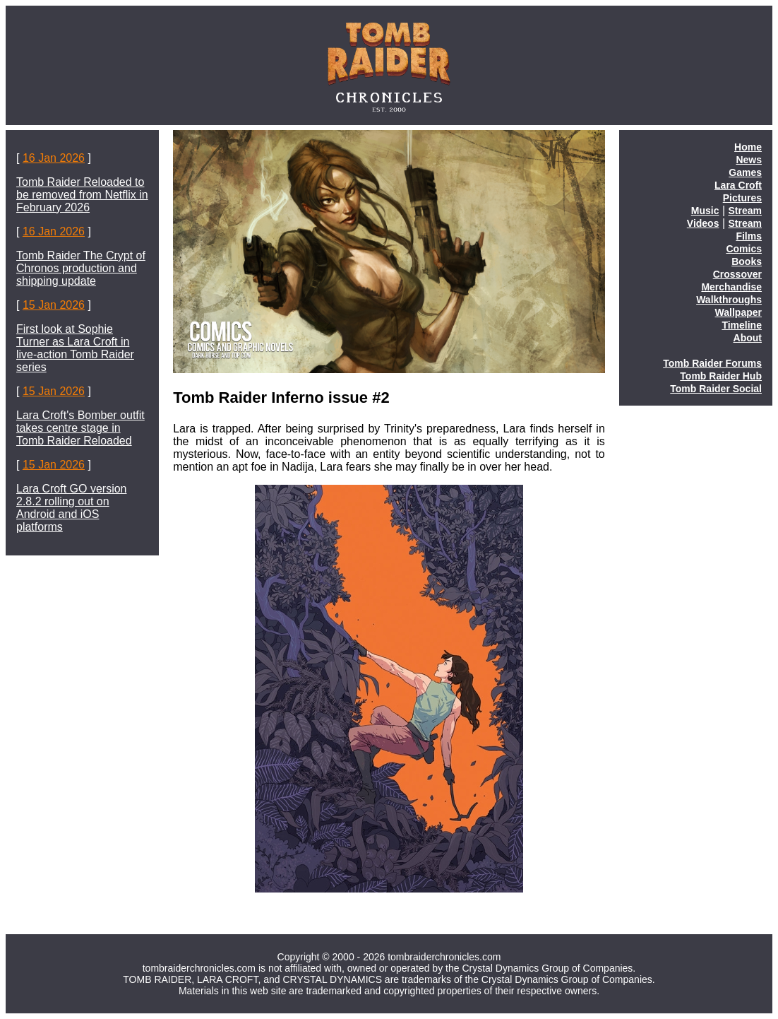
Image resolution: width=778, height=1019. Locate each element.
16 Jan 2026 (54, 158)
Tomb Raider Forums (712, 363)
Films (749, 236)
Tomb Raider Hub (721, 376)
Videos (703, 223)
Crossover (737, 274)
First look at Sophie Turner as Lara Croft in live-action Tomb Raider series (75, 348)
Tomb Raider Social (716, 388)
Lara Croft (738, 185)
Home (748, 147)
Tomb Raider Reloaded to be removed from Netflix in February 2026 (82, 194)
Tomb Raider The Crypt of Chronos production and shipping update (80, 268)
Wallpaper (738, 312)
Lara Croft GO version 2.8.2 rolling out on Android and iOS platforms (71, 508)
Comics (744, 248)
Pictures (742, 198)
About (748, 337)
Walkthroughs (729, 299)
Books (746, 261)
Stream (745, 210)
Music (705, 210)
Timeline (742, 325)
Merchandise (731, 287)
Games (745, 172)
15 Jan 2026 (54, 305)
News (749, 159)
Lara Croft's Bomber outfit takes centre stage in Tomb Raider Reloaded (80, 428)
